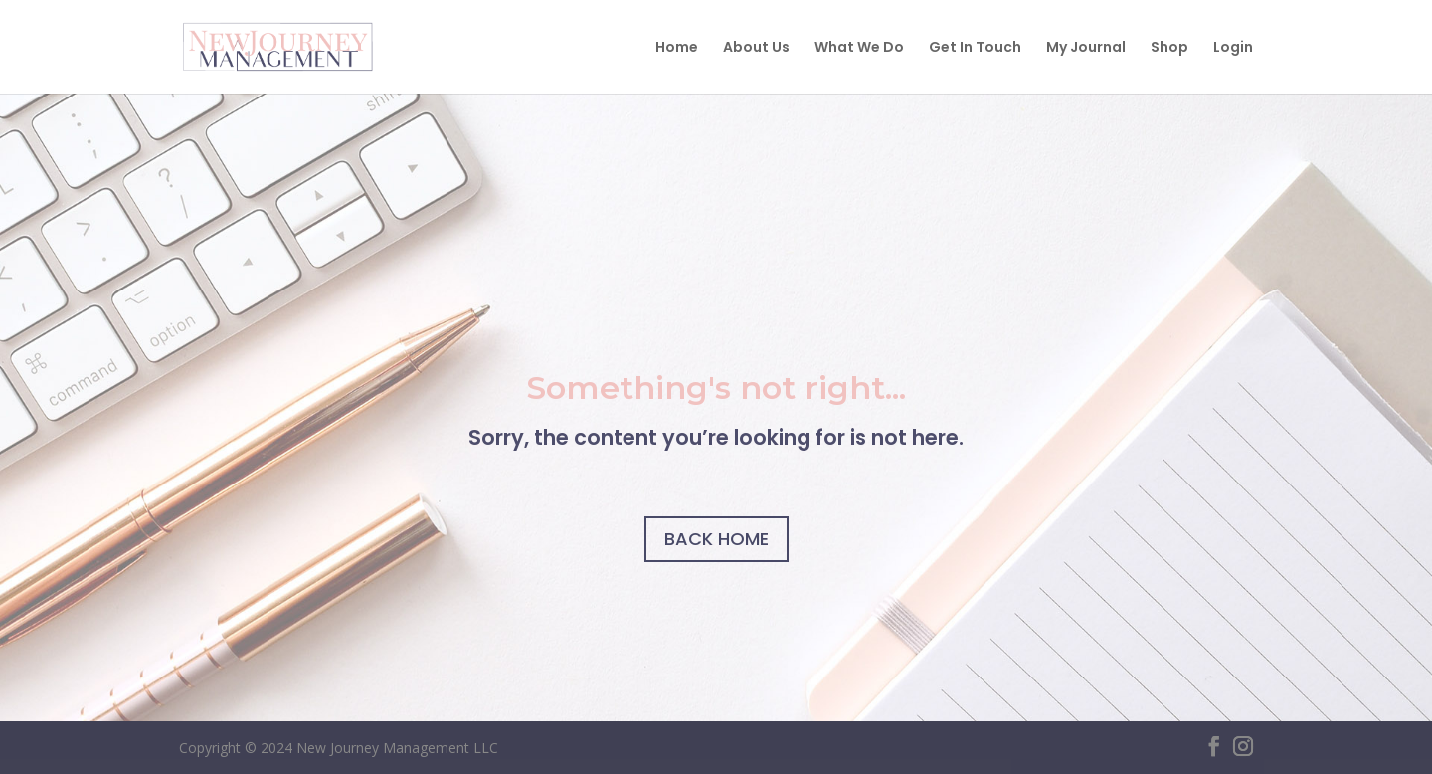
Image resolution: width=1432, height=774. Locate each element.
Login (1233, 48)
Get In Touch (975, 48)
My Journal (1086, 48)
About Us (756, 48)
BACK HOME (716, 538)
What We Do (859, 48)
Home (676, 48)
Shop (1169, 48)
